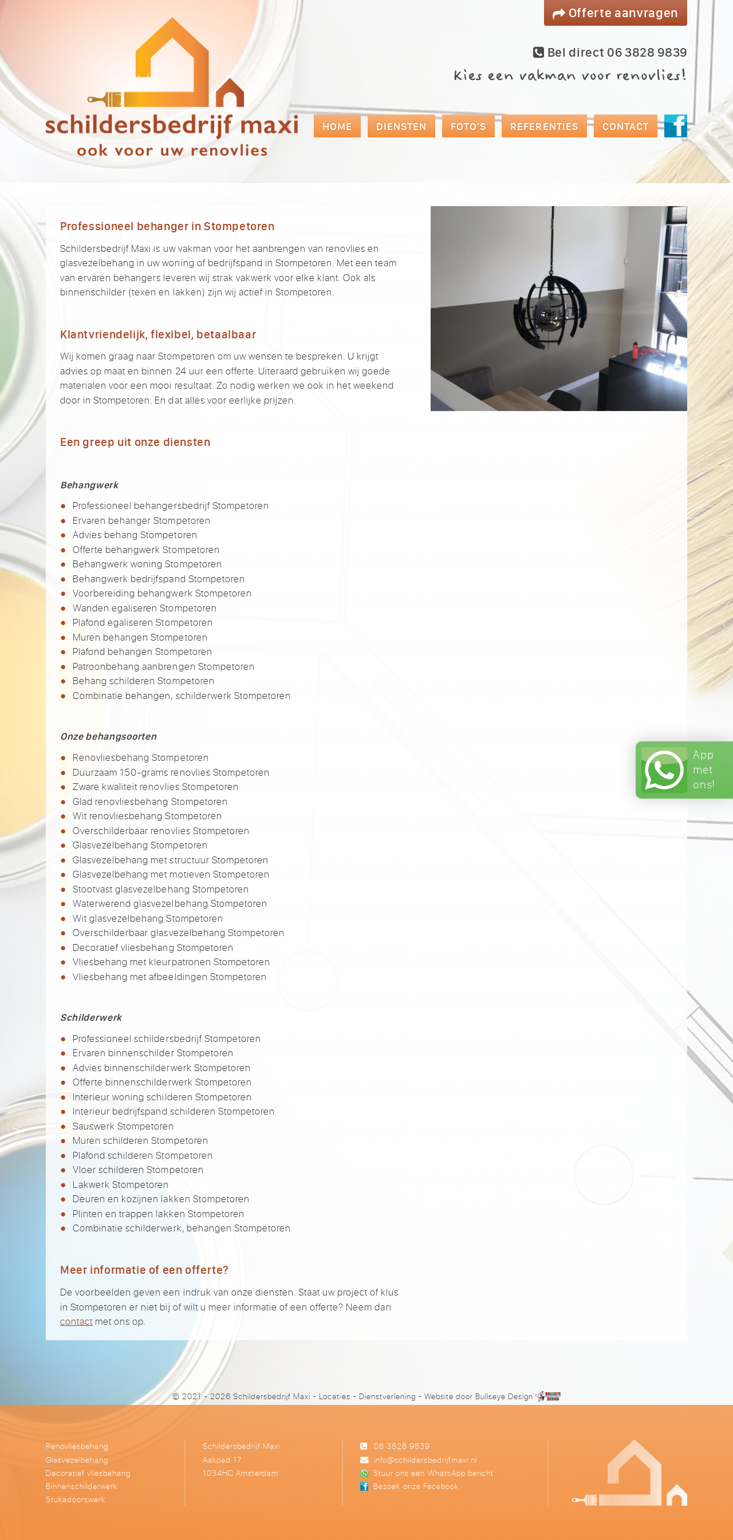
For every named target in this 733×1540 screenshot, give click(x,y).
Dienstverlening (387, 1396)
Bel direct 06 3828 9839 (610, 52)
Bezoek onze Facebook (415, 1485)
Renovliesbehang (77, 1445)
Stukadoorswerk (75, 1499)
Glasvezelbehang (77, 1459)
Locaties (334, 1396)
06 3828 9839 (402, 1445)
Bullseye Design (504, 1396)
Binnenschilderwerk (81, 1485)
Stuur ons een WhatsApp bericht (433, 1472)
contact (76, 1321)
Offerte (616, 12)
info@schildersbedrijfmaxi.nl (425, 1459)
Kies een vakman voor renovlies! (569, 75)
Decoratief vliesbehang (88, 1472)
